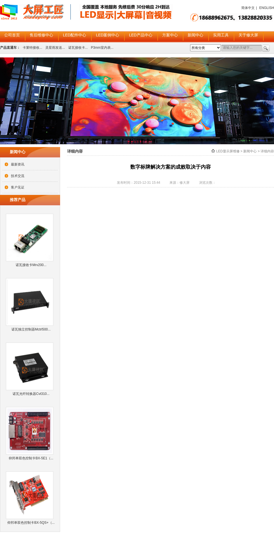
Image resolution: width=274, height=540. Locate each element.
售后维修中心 (41, 35)
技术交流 (17, 176)
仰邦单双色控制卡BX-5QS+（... (31, 523)
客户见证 (17, 187)
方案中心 (170, 35)
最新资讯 (17, 164)
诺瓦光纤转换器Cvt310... (31, 394)
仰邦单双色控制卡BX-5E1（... (31, 458)
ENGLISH (266, 8)
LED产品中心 (140, 35)
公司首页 (12, 35)
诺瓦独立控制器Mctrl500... (31, 329)
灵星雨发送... (55, 48)
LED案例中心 (107, 35)
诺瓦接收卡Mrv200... (31, 265)
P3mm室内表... (102, 48)
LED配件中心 (74, 35)
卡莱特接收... (32, 48)
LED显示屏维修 (227, 151)
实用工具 (221, 35)
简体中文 (248, 8)
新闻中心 (195, 35)
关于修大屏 (248, 35)
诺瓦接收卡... (78, 48)
